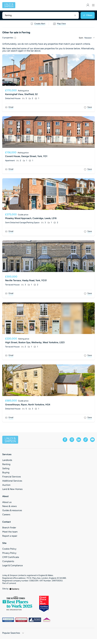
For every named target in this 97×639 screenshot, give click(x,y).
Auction (6, 485)
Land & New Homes (12, 489)
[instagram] (72, 439)
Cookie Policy (9, 548)
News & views (9, 506)
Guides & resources (12, 510)
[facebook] (65, 439)
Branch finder (9, 527)
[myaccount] (88, 5)
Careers (6, 514)
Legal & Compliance (12, 565)
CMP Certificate (10, 557)
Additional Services (12, 480)
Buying (5, 472)
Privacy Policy (9, 553)
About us (6, 502)
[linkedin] (78, 439)
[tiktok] (85, 439)
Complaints (8, 561)
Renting (6, 464)
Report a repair (9, 536)
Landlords (7, 460)
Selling (5, 468)
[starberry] (14, 588)
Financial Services (11, 476)
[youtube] (92, 439)
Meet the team (10, 531)
